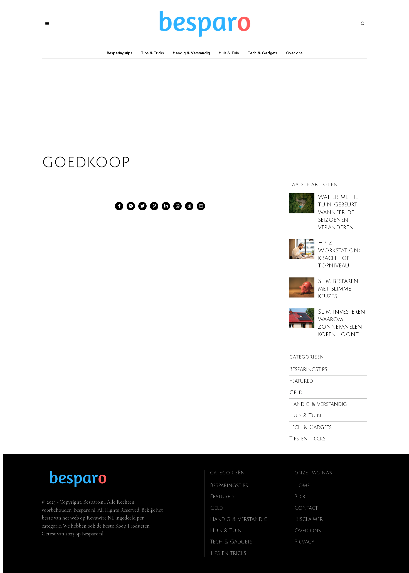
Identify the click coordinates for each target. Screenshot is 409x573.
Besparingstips (119, 53)
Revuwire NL (100, 518)
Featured (301, 381)
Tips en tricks (307, 439)
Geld (295, 392)
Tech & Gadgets (262, 53)
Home (302, 485)
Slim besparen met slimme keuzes (338, 288)
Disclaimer (308, 519)
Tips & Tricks (152, 53)
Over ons (294, 53)
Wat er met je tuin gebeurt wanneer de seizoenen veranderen (338, 212)
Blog (301, 496)
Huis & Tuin (229, 53)
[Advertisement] (204, 101)
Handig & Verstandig (191, 53)
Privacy (304, 542)
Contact (306, 508)
